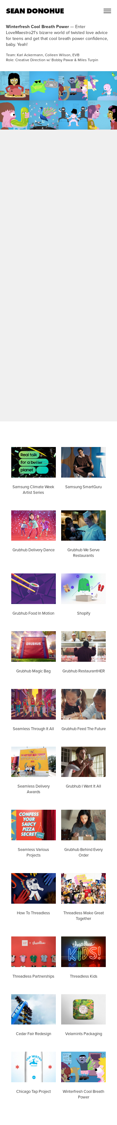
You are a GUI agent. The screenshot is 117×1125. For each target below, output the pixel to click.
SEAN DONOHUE (35, 10)
